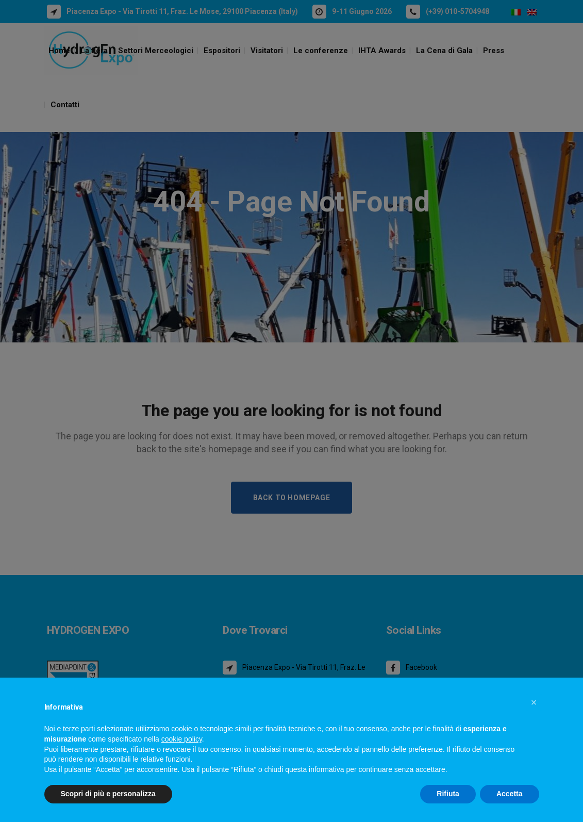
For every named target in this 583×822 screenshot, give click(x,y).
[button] (534, 702)
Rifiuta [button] (448, 794)
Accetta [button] (509, 794)
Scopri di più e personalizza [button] (108, 794)
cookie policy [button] (181, 739)
